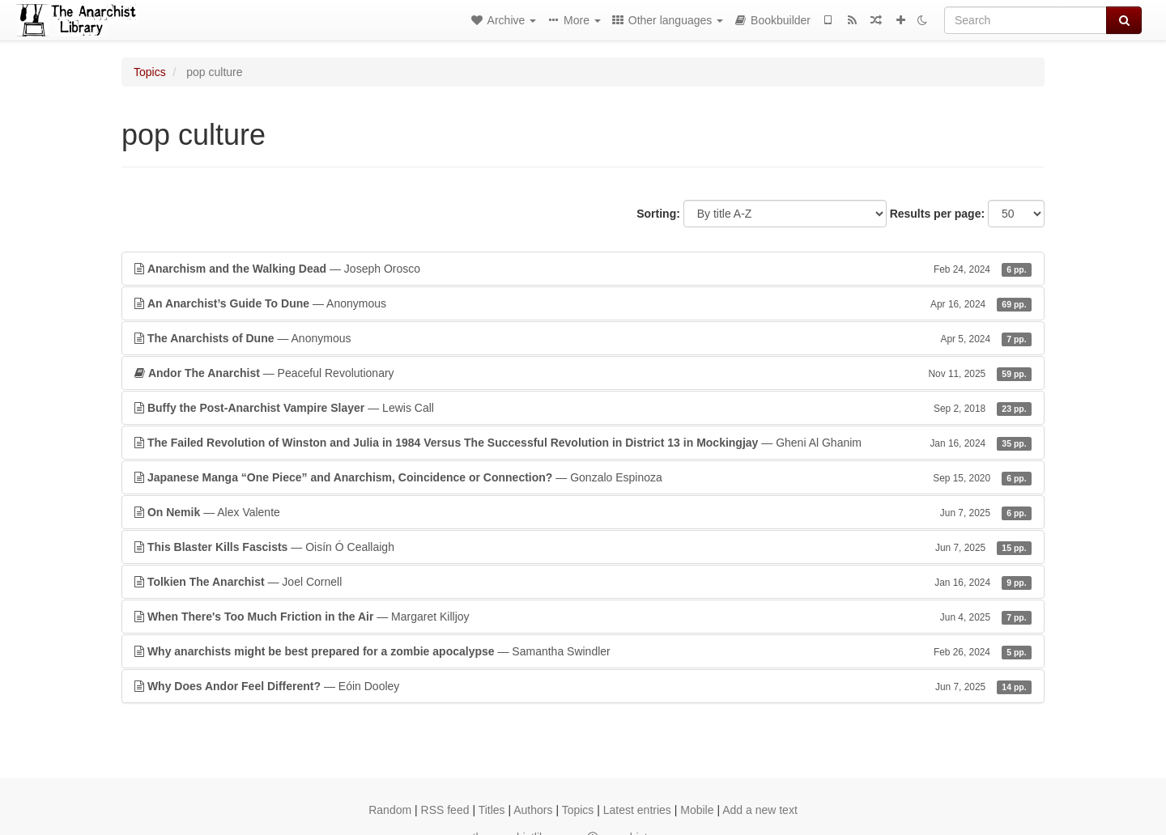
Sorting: (658, 213)
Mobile (696, 809)
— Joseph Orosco (583, 269)
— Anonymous (583, 303)
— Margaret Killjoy (583, 616)
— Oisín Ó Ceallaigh (583, 547)
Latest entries (637, 809)
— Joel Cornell (583, 582)
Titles (492, 809)
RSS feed (445, 809)
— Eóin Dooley (583, 686)
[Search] (1025, 20)
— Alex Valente (583, 512)
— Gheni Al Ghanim (583, 442)
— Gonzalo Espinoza (583, 477)
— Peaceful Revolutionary (583, 373)
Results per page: (937, 213)
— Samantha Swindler (583, 651)
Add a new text (760, 809)
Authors (532, 809)
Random (389, 809)
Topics (150, 72)
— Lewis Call (583, 408)
